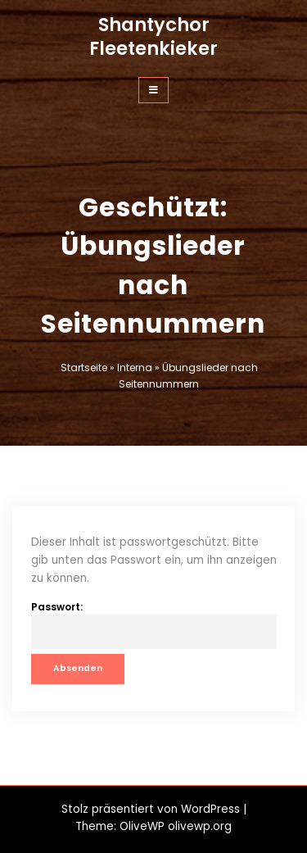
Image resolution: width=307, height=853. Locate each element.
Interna (134, 367)
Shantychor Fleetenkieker (153, 36)
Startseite (84, 367)
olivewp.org (200, 826)
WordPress (210, 809)
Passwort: (154, 624)
